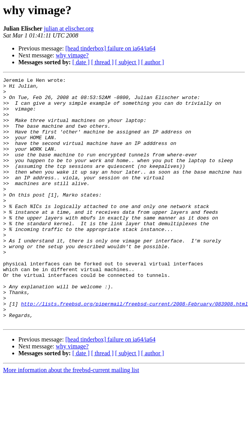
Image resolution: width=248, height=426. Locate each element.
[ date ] (81, 62)
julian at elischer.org (69, 28)
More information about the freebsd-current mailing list (71, 419)
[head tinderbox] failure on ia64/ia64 (110, 48)
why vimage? (72, 55)
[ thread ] (102, 62)
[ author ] (152, 62)
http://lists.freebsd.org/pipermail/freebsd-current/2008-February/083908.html (134, 349)
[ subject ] (127, 62)
